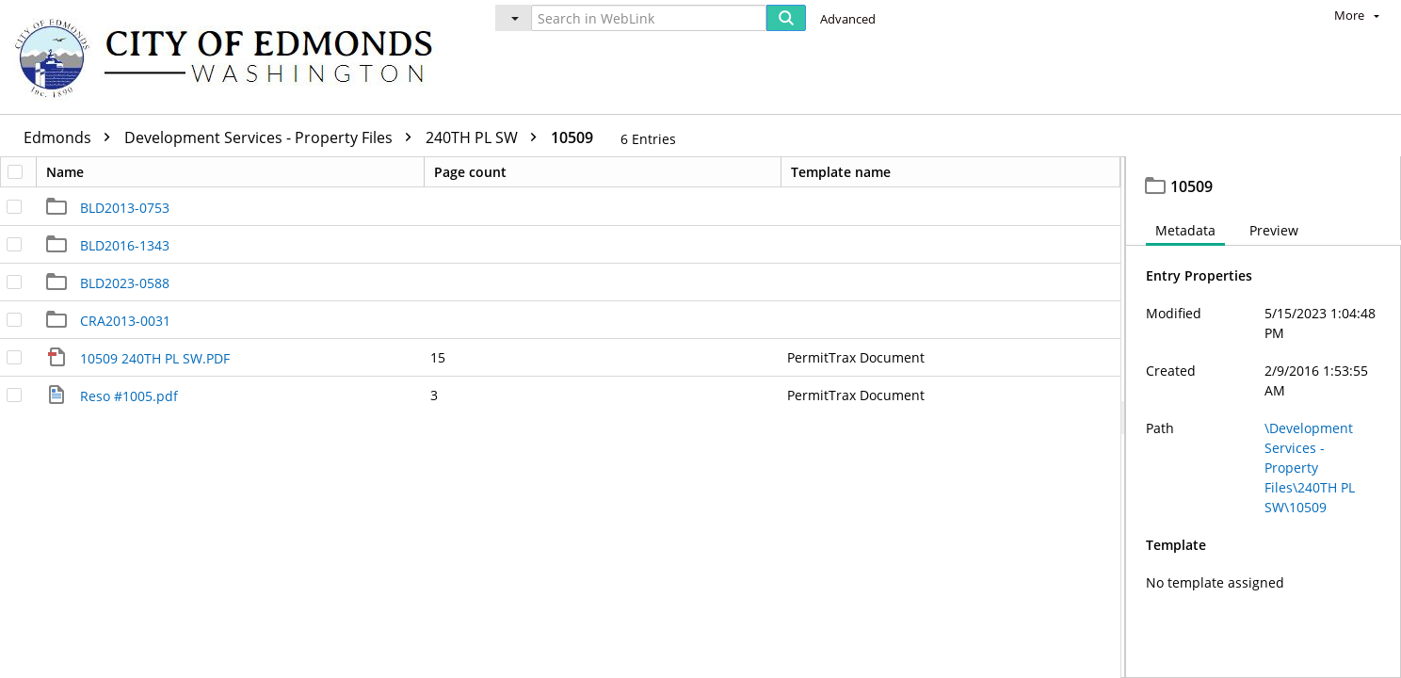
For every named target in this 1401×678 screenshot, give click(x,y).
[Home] (232, 57)
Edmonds (72, 137)
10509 (572, 137)
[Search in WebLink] (648, 18)
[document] (1263, 419)
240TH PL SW (486, 137)
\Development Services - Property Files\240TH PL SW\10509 (1309, 472)
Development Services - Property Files (272, 137)
